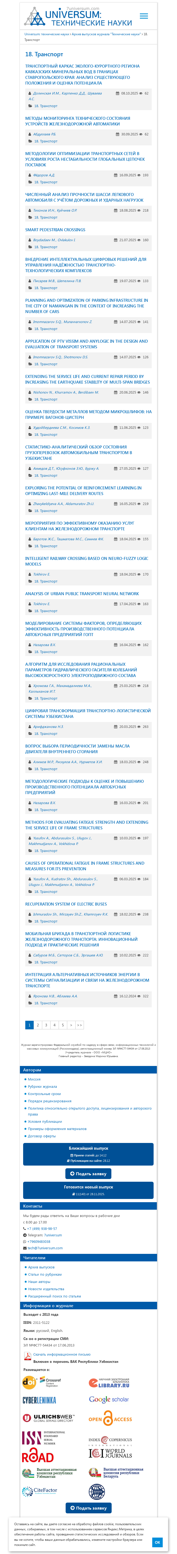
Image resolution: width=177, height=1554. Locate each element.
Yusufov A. (41, 838)
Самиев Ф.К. (94, 538)
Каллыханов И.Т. (42, 691)
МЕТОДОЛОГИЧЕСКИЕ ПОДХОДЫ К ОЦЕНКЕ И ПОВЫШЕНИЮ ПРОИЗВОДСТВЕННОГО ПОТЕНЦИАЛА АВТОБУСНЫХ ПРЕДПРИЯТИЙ (84, 786)
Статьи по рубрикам (45, 1274)
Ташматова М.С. (69, 538)
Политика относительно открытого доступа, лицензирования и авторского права (90, 1111)
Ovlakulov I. (66, 239)
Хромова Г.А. (43, 685)
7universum (42, 1235)
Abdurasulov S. (63, 838)
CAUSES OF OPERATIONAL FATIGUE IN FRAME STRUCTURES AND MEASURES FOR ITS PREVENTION (84, 865)
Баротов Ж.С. (43, 538)
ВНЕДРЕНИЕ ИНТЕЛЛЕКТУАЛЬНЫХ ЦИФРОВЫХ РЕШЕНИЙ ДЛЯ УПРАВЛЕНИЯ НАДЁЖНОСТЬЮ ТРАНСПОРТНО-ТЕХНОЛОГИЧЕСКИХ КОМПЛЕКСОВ (85, 265)
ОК (157, 1542)
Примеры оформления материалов (57, 1128)
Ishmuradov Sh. (45, 914)
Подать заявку (88, 1173)
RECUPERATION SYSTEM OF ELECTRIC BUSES (66, 904)
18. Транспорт (45, 105)
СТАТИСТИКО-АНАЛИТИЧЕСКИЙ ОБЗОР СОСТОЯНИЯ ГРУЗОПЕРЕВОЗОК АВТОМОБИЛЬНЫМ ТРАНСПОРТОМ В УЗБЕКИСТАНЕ (78, 452)
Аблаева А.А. (67, 996)
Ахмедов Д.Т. (43, 468)
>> (79, 1024)
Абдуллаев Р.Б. (44, 134)
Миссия (34, 1079)
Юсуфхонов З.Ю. (69, 468)
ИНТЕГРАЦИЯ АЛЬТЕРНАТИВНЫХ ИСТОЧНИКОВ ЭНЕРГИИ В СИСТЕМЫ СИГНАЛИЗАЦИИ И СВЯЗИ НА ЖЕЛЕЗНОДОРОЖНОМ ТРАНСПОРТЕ (87, 980)
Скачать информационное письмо (62, 1354)
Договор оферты (42, 1136)
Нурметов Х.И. (90, 761)
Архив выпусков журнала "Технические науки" (106, 34)
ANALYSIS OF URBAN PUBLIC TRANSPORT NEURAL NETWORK (82, 593)
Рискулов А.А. (66, 761)
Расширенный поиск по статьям (54, 1296)
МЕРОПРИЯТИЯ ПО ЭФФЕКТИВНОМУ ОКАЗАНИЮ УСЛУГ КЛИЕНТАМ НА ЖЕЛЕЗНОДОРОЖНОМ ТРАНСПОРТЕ (79, 525)
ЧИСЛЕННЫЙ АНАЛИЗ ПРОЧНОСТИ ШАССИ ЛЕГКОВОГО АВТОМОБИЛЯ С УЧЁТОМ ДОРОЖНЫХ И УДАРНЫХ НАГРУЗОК (84, 197)
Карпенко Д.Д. (73, 93)
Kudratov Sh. (61, 878)
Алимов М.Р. (43, 761)
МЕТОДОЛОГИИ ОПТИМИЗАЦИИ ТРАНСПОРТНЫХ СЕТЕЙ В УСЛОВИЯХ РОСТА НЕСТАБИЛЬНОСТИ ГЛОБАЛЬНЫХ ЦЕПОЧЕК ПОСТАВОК (85, 159)
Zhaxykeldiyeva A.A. (48, 503)
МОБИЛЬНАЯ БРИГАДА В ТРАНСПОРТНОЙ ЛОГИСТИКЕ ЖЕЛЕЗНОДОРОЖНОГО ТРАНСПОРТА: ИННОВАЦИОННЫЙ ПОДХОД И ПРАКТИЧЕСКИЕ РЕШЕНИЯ (81, 939)
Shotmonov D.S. (75, 357)
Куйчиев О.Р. (67, 210)
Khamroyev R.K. (96, 914)
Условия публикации (45, 1121)
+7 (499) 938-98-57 (40, 1228)
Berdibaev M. (88, 392)
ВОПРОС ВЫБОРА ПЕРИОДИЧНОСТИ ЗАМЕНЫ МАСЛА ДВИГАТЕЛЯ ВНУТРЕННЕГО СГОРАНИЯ (77, 748)
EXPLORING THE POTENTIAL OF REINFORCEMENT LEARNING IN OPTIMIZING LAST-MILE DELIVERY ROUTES (83, 490)
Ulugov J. (84, 838)
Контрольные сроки (44, 1093)
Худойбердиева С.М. (50, 427)
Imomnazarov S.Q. (47, 321)
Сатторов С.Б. (68, 955)
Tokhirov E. (41, 574)
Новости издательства (46, 1288)
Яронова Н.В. (44, 996)
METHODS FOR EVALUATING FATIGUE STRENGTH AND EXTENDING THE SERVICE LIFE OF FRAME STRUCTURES (86, 824)
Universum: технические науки (46, 34)
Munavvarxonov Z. (77, 321)
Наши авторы (39, 1281)
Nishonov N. (42, 392)
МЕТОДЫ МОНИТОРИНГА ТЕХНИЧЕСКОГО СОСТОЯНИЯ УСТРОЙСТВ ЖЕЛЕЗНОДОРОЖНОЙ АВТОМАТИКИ (77, 121)
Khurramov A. (65, 392)
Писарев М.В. (44, 280)
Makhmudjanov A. (42, 843)
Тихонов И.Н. (44, 210)
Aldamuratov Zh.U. (79, 503)
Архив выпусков (41, 1267)
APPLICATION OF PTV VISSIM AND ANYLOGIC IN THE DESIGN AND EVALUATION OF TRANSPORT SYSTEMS (86, 343)
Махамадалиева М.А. (73, 685)
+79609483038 (36, 1241)
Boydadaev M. (44, 239)
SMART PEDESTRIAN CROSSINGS (55, 229)
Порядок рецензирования (50, 1101)
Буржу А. (92, 468)
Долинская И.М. (46, 93)
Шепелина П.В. (69, 280)
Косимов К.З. (79, 427)
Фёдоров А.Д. (44, 175)
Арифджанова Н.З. (48, 726)
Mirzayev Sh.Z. (70, 914)
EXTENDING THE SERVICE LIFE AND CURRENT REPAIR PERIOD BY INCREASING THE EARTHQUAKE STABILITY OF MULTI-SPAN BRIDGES (87, 379)
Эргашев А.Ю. (92, 955)
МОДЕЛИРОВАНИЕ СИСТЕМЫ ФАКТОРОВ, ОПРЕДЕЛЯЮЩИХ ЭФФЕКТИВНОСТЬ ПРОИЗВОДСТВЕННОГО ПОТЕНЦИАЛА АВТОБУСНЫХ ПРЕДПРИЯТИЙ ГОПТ (83, 628)
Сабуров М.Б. (44, 955)
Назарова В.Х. (44, 644)
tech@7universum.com (43, 1248)
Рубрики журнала (42, 1086)
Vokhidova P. (68, 843)
